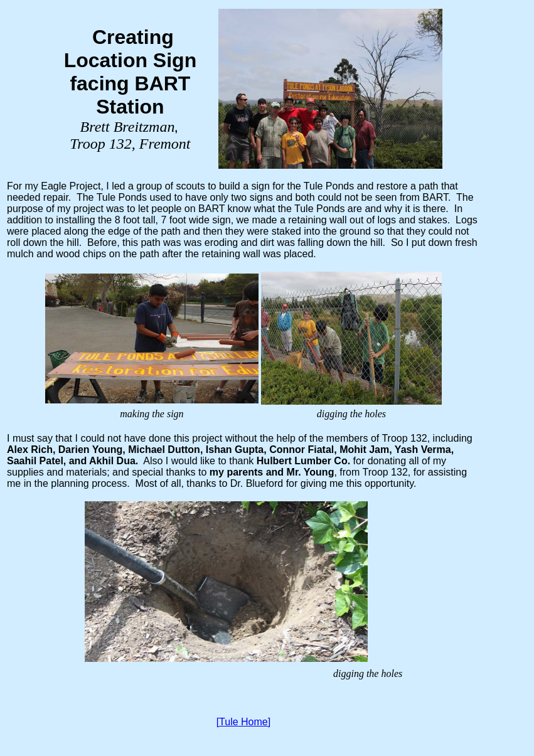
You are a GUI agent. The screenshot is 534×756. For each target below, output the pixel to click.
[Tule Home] (243, 721)
